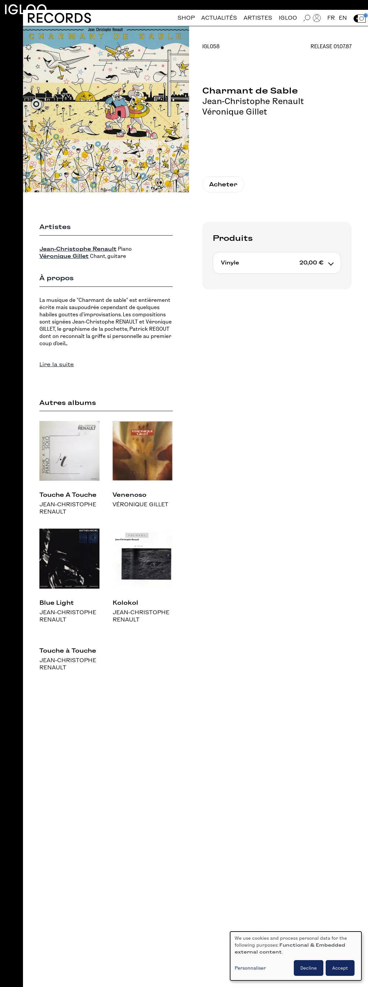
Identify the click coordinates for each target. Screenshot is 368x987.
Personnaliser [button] (250, 968)
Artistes (258, 18)
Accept (340, 968)
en (343, 18)
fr (331, 18)
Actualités (219, 18)
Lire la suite (56, 364)
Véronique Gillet (234, 111)
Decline (308, 968)
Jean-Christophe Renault (253, 101)
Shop (186, 18)
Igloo (25, 9)
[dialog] (295, 956)
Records (59, 17)
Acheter (223, 184)
